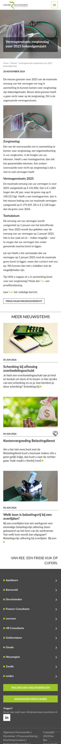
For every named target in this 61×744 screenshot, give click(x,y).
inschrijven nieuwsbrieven (30, 688)
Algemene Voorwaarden (16, 732)
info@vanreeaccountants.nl (41, 712)
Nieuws (14, 63)
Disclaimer (9, 736)
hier (43, 281)
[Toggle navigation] (54, 5)
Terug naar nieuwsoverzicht (24, 301)
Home (5, 63)
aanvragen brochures (30, 699)
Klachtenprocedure (14, 740)
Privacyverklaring (27, 736)
